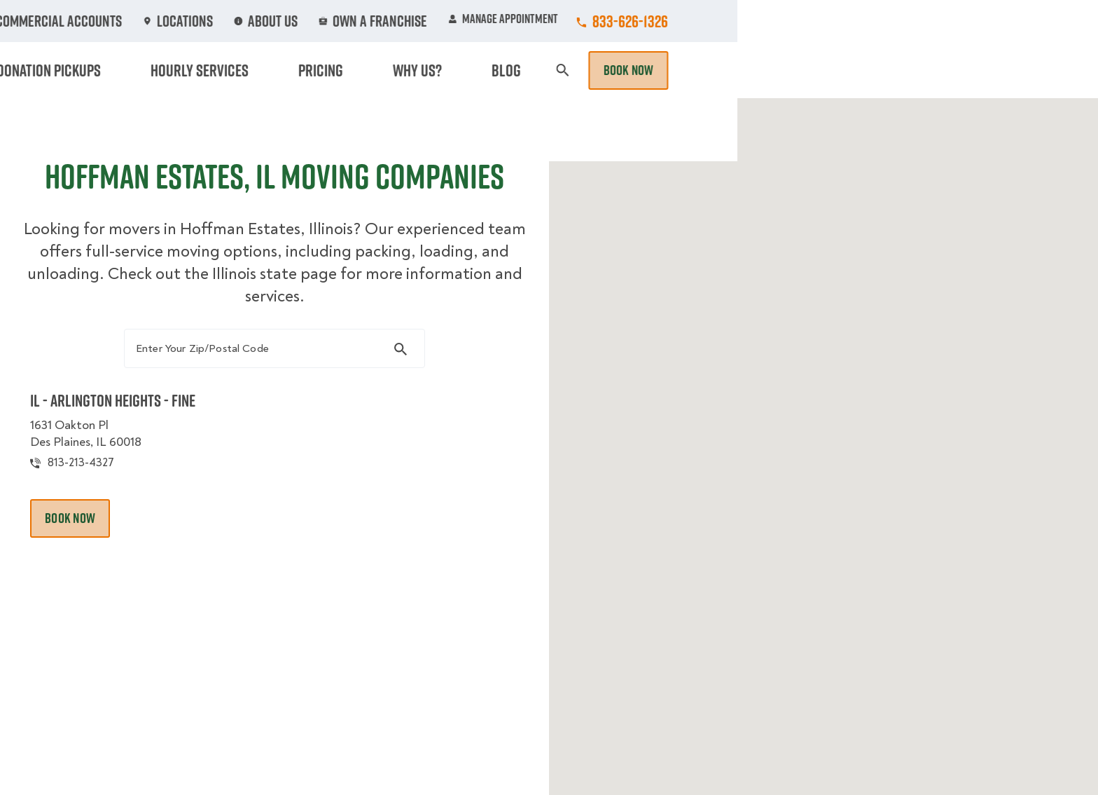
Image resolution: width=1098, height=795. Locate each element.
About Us (650, 21)
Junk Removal (439, 70)
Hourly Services (670, 70)
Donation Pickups (551, 70)
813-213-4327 (106, 479)
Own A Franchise (743, 21)
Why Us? (824, 70)
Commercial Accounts (464, 21)
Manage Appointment (864, 21)
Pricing (759, 70)
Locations (572, 21)
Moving (359, 70)
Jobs (368, 21)
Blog (882, 70)
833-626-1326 (991, 21)
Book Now (989, 70)
